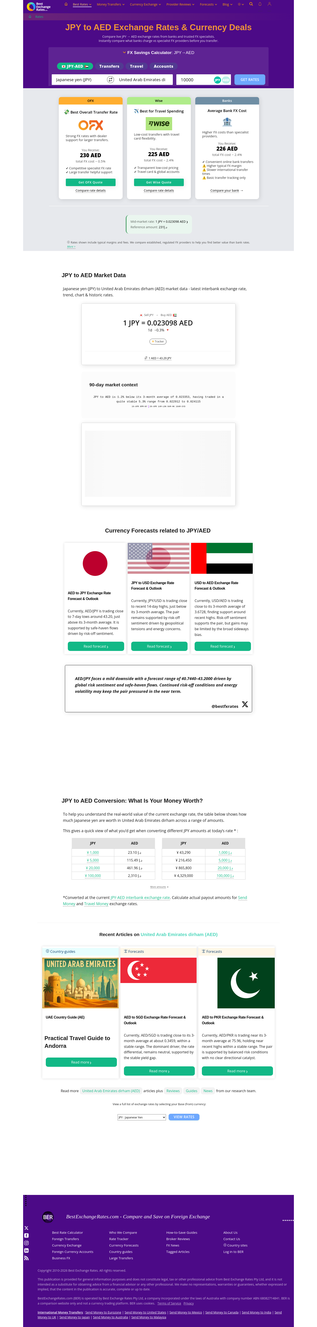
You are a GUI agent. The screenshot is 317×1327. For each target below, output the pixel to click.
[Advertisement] (158, 752)
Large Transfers (121, 1258)
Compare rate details (91, 190)
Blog (227, 4)
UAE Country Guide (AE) (65, 1017)
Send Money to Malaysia (148, 1317)
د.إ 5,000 (225, 860)
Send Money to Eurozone (103, 1312)
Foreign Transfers (65, 1239)
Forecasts (208, 4)
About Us (230, 1232)
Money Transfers (111, 4)
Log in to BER (233, 1251)
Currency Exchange (145, 4)
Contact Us (231, 1239)
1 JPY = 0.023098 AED (170, 221)
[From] (80, 79)
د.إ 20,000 (225, 867)
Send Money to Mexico (186, 1312)
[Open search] (251, 6)
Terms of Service (169, 1303)
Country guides (121, 1251)
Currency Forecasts (124, 1245)
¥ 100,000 (93, 875)
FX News (172, 1245)
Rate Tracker (119, 1239)
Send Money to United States (145, 1312)
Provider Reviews (180, 4)
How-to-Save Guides (181, 1232)
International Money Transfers (60, 1312)
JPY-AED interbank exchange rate (140, 897)
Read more (80, 1062)
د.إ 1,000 (225, 852)
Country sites (237, 1245)
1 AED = (158, 358)
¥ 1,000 (93, 852)
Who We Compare (123, 1232)
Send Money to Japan (74, 1317)
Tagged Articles (178, 1251)
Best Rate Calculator (67, 1232)
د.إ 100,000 (225, 875)
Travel (136, 66)
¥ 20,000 (93, 867)
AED (226, 80)
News (207, 1090)
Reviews (173, 1090)
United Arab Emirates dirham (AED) (111, 1090)
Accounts (163, 66)
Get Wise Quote (158, 182)
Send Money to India (256, 1312)
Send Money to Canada (222, 1312)
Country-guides (60, 951)
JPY (217, 80)
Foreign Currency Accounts (72, 1251)
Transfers (109, 66)
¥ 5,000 (93, 860)
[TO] (143, 79)
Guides (191, 1090)
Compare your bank (224, 190)
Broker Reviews (178, 1239)
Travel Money (96, 903)
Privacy (189, 1303)
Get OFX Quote (91, 182)
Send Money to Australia (110, 1317)
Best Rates (82, 4)
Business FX (61, 1258)
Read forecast (95, 646)
